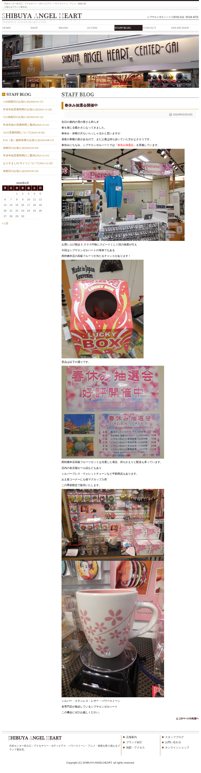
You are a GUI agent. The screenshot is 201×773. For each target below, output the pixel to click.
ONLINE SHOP (185, 29)
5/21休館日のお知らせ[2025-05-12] (23, 117)
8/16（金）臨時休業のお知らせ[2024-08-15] (28, 140)
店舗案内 (131, 737)
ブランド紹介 (134, 742)
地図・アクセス (135, 747)
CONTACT (157, 29)
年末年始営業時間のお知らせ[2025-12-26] (27, 109)
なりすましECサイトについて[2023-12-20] (28, 163)
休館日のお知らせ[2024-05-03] (20, 148)
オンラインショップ (177, 747)
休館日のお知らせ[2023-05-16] (20, 171)
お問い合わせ (173, 742)
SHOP (44, 29)
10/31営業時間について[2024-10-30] (23, 132)
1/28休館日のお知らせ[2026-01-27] (23, 101)
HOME (16, 29)
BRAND (72, 29)
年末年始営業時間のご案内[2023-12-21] (26, 155)
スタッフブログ (174, 737)
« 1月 (5, 223)
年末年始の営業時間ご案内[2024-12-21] (26, 124)
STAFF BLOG (128, 29)
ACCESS (100, 29)
